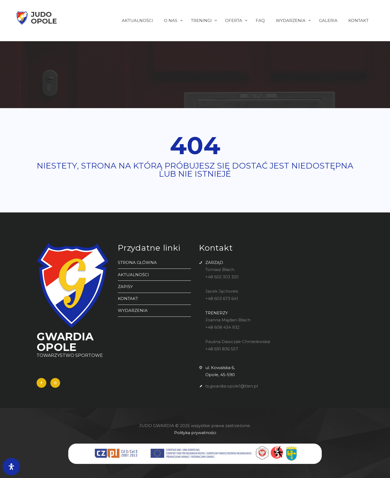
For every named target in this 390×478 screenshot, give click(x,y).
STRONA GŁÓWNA (137, 262)
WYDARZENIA (133, 309)
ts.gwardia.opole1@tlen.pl (231, 384)
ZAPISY (125, 286)
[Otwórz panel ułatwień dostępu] (11, 466)
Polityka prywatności (195, 432)
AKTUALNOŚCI (133, 274)
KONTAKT (128, 297)
